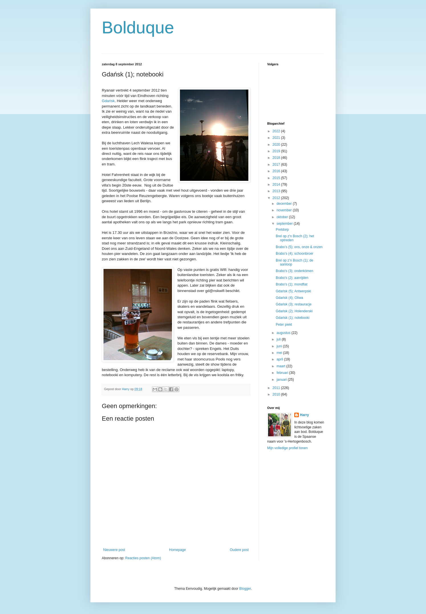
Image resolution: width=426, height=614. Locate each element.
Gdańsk (108, 101)
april (280, 359)
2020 (277, 145)
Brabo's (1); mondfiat (291, 284)
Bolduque (138, 27)
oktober (283, 217)
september (285, 224)
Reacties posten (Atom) (143, 558)
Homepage (177, 550)
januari (282, 380)
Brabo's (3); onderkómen (294, 271)
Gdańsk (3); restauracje (293, 304)
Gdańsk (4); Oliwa (289, 298)
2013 (277, 191)
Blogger (245, 589)
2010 (277, 394)
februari (283, 373)
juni (280, 346)
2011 (277, 388)
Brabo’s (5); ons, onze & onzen (299, 247)
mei (280, 353)
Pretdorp (282, 230)
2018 (277, 158)
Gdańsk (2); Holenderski (294, 311)
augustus (284, 333)
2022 (277, 131)
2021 (277, 138)
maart (281, 366)
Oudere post (239, 550)
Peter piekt (284, 325)
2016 (277, 171)
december (285, 204)
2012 (277, 198)
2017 (277, 165)
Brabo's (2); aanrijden (292, 278)
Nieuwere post (114, 550)
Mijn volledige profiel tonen (287, 448)
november (285, 210)
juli (279, 339)
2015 (277, 178)
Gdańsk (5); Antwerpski (293, 291)
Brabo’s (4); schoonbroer (294, 254)
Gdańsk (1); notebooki (292, 318)
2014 (277, 185)
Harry (304, 415)
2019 (277, 151)
